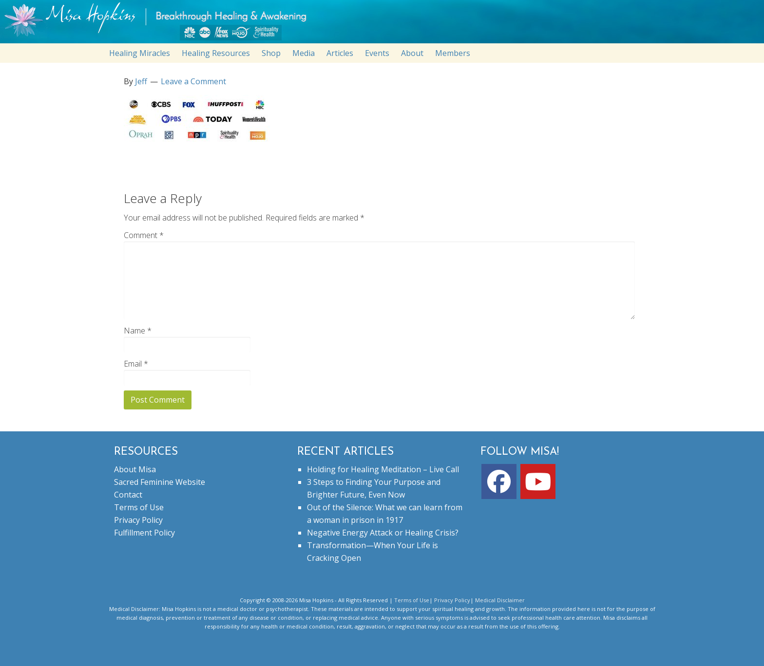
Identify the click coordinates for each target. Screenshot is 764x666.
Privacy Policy (138, 520)
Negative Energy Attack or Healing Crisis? (382, 532)
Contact (128, 494)
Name (138, 330)
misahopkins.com (387, 24)
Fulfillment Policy (144, 532)
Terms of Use (139, 507)
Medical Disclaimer (500, 600)
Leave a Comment (193, 81)
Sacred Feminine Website (159, 482)
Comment (144, 235)
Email (136, 363)
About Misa (135, 469)
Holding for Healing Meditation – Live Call (383, 469)
